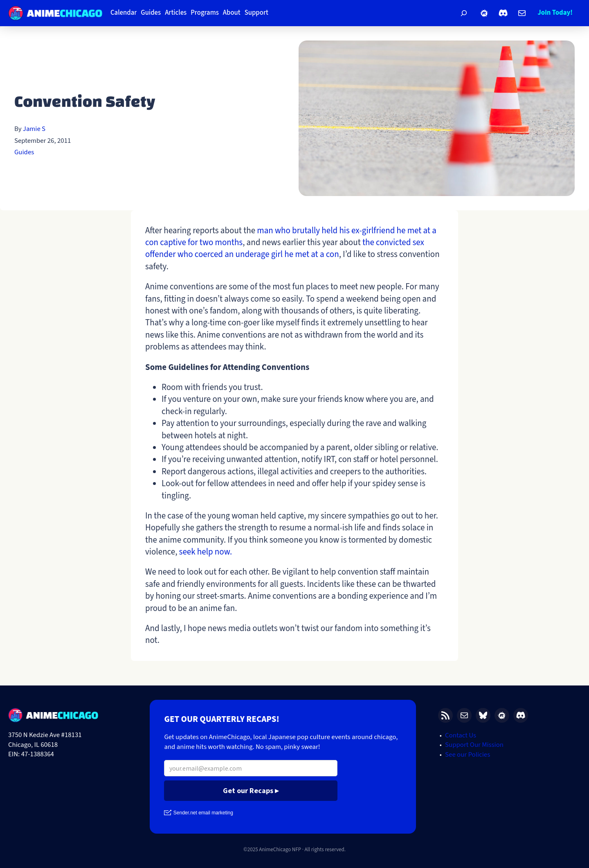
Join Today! (555, 13)
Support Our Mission (474, 745)
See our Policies (467, 755)
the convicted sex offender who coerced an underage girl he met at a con (284, 248)
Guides (24, 152)
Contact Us (460, 735)
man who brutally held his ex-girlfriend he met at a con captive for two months (290, 236)
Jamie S (34, 129)
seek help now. (205, 552)
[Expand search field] (464, 13)
